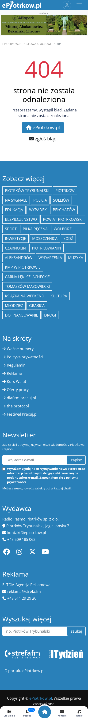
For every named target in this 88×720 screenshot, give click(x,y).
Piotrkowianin (46, 248)
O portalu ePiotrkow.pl (24, 670)
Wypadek (38, 209)
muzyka (75, 257)
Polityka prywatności (25, 357)
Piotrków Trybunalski (27, 190)
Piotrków (65, 190)
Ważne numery (20, 348)
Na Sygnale (16, 200)
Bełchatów (64, 209)
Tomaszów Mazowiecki (27, 286)
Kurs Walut (16, 381)
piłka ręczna (35, 229)
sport (11, 229)
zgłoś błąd (43, 138)
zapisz (76, 460)
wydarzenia (50, 257)
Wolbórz (63, 229)
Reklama (14, 373)
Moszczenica (44, 238)
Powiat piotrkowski (63, 219)
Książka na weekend (24, 296)
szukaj (76, 631)
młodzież (14, 305)
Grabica (37, 305)
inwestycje (15, 238)
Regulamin (16, 365)
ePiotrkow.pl (12, 44)
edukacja (14, 209)
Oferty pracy (18, 389)
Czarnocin (15, 248)
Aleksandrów (18, 257)
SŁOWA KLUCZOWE (39, 44)
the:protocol (18, 406)
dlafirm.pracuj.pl (21, 397)
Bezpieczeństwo (21, 219)
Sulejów (61, 200)
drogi (50, 315)
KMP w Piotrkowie (23, 267)
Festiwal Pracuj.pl (22, 414)
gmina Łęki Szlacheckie (27, 276)
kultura (58, 296)
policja (40, 200)
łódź (68, 238)
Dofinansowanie (21, 315)
